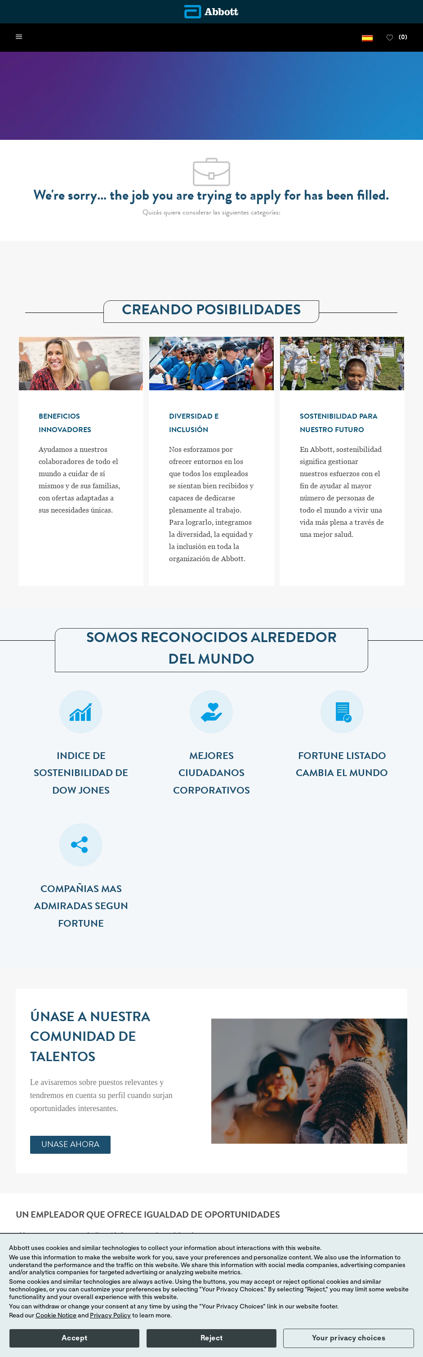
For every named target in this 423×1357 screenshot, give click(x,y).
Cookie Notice (56, 1315)
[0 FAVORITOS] (397, 38)
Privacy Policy (110, 1315)
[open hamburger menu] (19, 37)
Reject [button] (211, 1338)
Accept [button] (75, 1338)
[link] (70, 1145)
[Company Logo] (211, 11)
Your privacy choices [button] (348, 1338)
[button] (367, 38)
